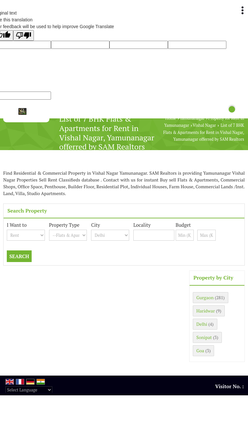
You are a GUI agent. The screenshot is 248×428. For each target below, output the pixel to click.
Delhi (201, 324)
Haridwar (205, 311)
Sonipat (204, 337)
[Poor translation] (23, 35)
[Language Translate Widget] (28, 389)
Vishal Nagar (204, 125)
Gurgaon (205, 297)
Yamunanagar (192, 118)
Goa (200, 350)
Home (170, 118)
